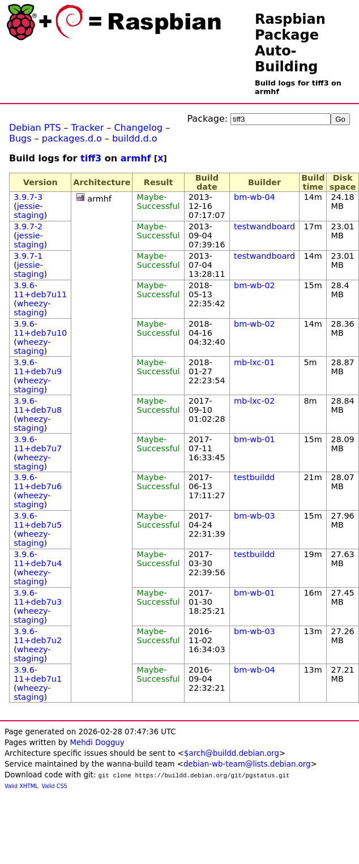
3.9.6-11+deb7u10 (40, 328)
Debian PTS (35, 127)
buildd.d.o (134, 138)
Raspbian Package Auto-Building (290, 43)
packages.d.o (72, 138)
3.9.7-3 (28, 197)
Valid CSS (54, 786)
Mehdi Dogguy (97, 742)
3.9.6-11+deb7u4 (38, 559)
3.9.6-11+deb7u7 (38, 444)
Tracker (87, 127)
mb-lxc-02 (254, 400)
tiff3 (90, 158)
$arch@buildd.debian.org (231, 753)
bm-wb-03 (254, 515)
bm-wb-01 (254, 439)
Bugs (20, 138)
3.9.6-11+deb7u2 (38, 636)
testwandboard (264, 226)
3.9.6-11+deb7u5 (38, 520)
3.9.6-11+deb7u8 (38, 405)
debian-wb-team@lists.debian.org (247, 764)
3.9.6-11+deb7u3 (38, 597)
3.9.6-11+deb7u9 (38, 367)
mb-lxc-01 (254, 362)
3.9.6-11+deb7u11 (40, 290)
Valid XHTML (21, 786)
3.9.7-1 (28, 255)
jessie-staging (29, 211)
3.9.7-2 (28, 226)
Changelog (138, 127)
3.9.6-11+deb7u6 (38, 482)
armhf (136, 158)
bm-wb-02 (254, 285)
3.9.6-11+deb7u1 (38, 674)
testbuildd (254, 477)
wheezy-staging (32, 308)
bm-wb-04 (254, 197)
